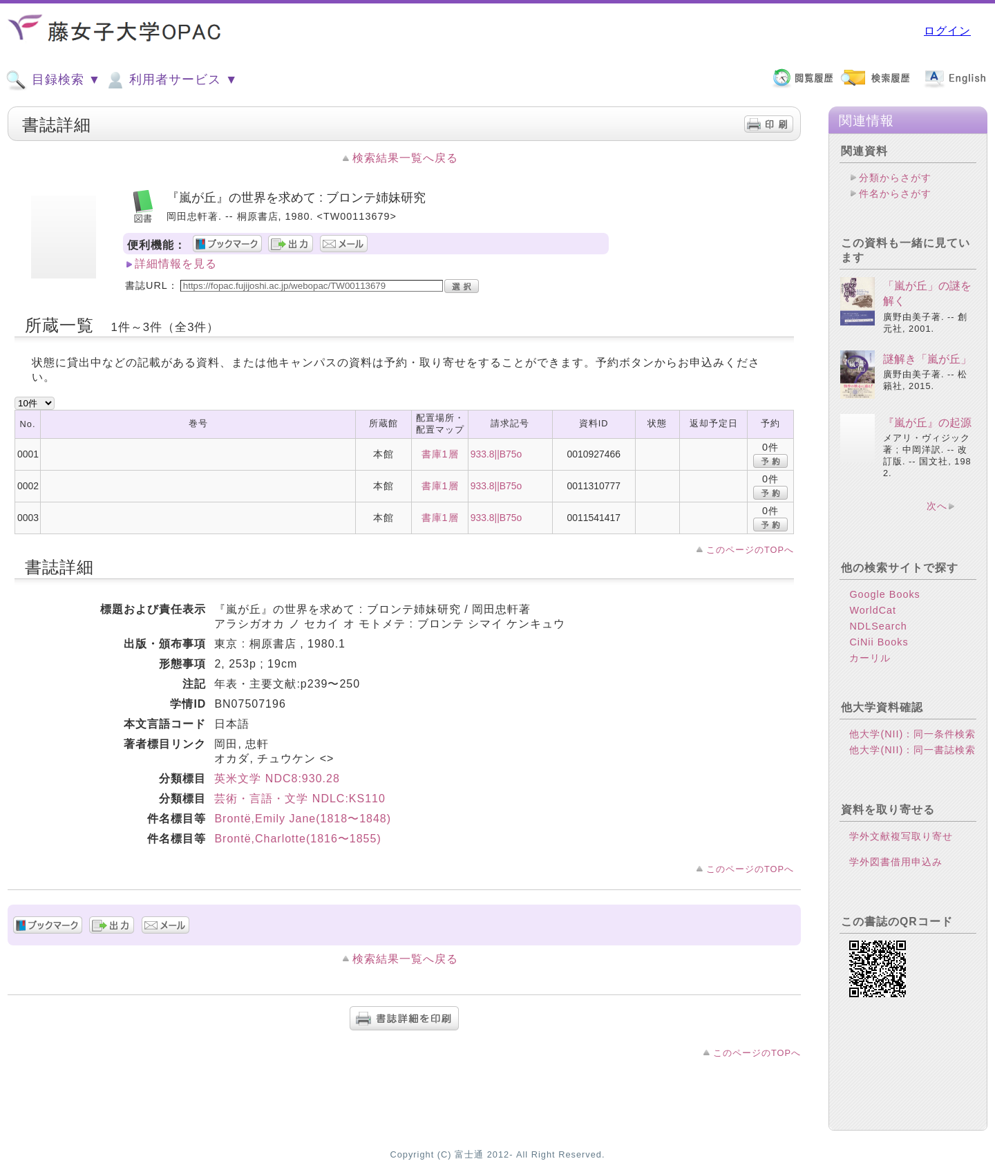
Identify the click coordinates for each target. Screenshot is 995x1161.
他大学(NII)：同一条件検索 (912, 733)
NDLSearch (878, 626)
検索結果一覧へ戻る (405, 158)
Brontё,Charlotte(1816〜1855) (297, 838)
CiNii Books (878, 642)
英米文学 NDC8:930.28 (276, 778)
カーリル (870, 657)
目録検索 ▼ (53, 80)
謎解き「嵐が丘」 (927, 359)
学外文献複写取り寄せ (901, 836)
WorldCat (872, 610)
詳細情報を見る (176, 264)
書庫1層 (440, 454)
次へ (937, 505)
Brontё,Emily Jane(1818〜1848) (302, 818)
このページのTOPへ (750, 550)
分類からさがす (895, 177)
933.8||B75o (496, 454)
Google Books (884, 594)
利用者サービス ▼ (171, 80)
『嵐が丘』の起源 (927, 422)
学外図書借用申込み (895, 861)
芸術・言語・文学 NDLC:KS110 (300, 798)
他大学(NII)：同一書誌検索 (912, 749)
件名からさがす (895, 193)
